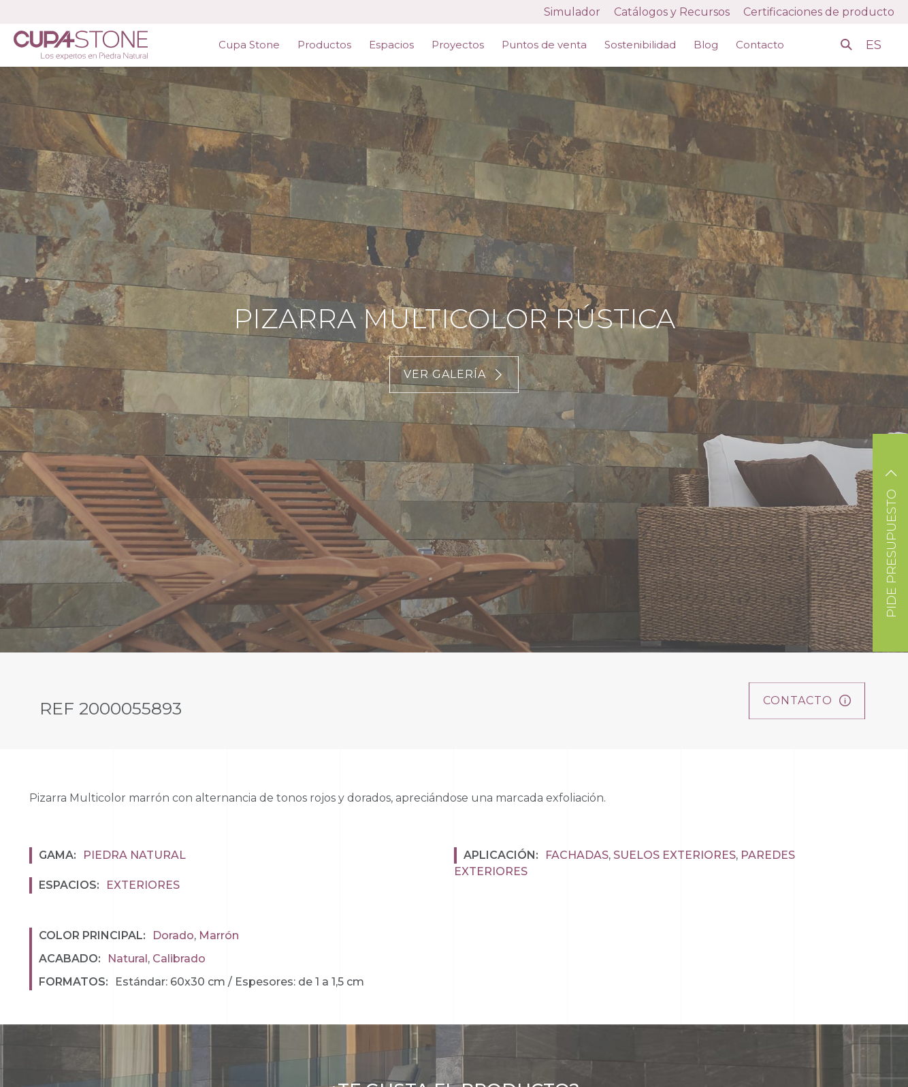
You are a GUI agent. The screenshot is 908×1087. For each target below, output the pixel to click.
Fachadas (577, 855)
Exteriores (143, 885)
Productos (324, 44)
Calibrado (179, 958)
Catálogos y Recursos (672, 11)
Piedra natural (134, 855)
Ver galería (454, 374)
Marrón (219, 935)
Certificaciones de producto (818, 11)
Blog (706, 44)
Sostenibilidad (640, 44)
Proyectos (458, 44)
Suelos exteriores (674, 855)
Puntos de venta (544, 44)
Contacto (760, 44)
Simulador (572, 11)
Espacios (391, 44)
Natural (128, 958)
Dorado (173, 935)
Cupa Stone (249, 44)
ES (875, 44)
